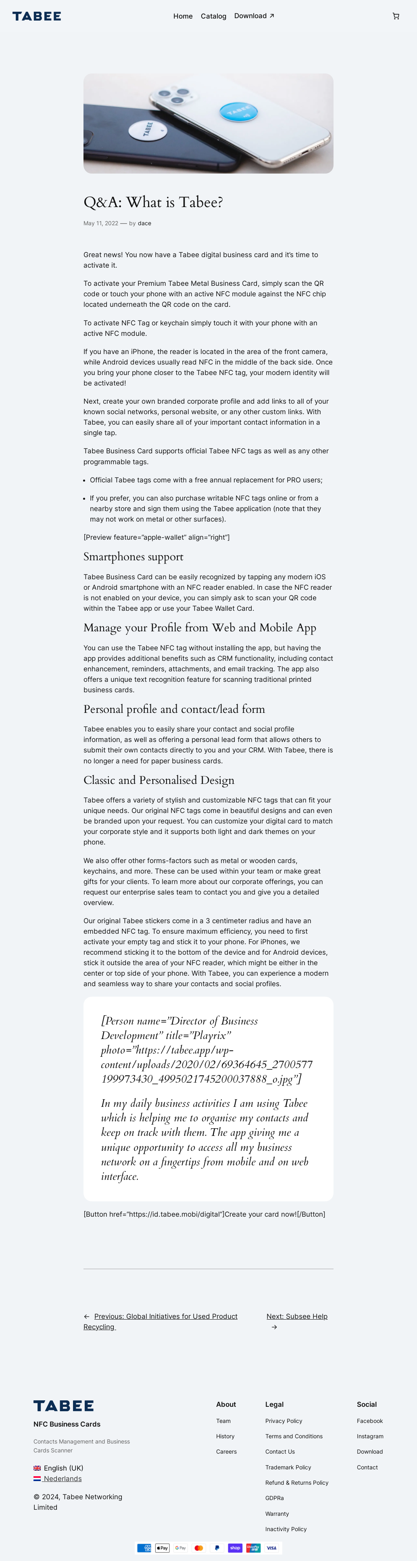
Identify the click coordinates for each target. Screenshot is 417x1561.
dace (144, 223)
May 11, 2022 (100, 223)
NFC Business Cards (66, 1424)
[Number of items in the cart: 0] (396, 16)
